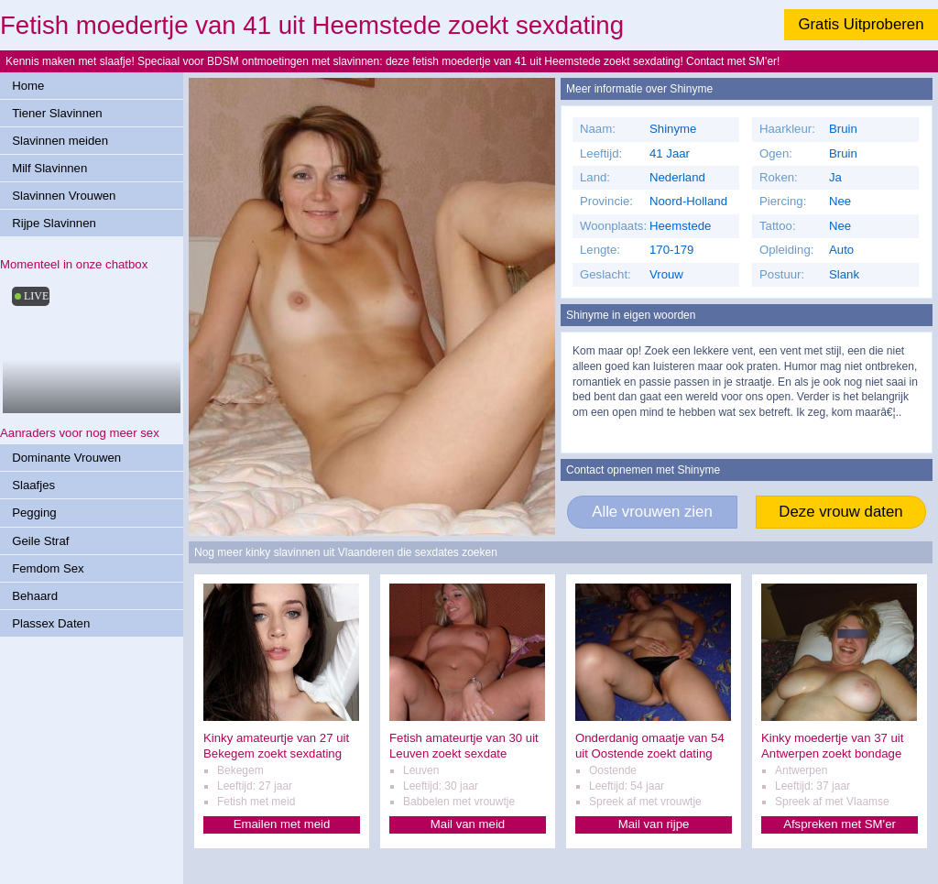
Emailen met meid (282, 824)
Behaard (35, 596)
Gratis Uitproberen (860, 24)
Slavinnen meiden (60, 140)
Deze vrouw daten (840, 511)
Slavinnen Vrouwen (63, 195)
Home (28, 86)
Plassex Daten (51, 623)
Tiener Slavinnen (57, 113)
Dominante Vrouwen (66, 457)
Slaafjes (33, 485)
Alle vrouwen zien (652, 511)
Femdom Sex (47, 568)
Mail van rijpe (654, 824)
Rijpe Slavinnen (54, 223)
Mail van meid (468, 824)
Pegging (34, 512)
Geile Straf (40, 541)
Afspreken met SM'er (839, 824)
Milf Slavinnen (49, 168)
